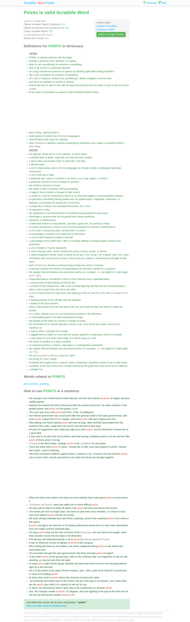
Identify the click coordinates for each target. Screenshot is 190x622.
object (84, 154)
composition (96, 345)
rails (92, 286)
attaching (96, 334)
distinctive (36, 223)
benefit (69, 237)
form (126, 85)
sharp (39, 132)
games (47, 227)
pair (69, 286)
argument (37, 209)
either (32, 307)
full (78, 161)
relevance (34, 220)
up (88, 338)
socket (34, 195)
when (78, 457)
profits (53, 241)
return (35, 588)
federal (37, 415)
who (97, 366)
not (76, 199)
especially (59, 157)
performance (108, 227)
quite (94, 570)
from (74, 216)
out (61, 282)
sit (45, 436)
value (58, 230)
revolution (39, 553)
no (51, 511)
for (56, 139)
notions (96, 398)
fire (69, 412)
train (39, 289)
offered (84, 241)
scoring (73, 227)
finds (41, 497)
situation (46, 75)
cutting (37, 546)
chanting (63, 139)
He (30, 508)
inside (87, 307)
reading (72, 61)
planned (90, 213)
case (108, 78)
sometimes (34, 258)
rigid (88, 71)
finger (69, 57)
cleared (118, 429)
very (33, 175)
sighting (93, 591)
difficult (87, 504)
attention (51, 143)
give (31, 82)
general (85, 415)
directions (52, 265)
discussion (73, 206)
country (70, 515)
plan (66, 556)
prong (36, 359)
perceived (62, 457)
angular (37, 272)
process (75, 182)
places (44, 279)
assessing (101, 258)
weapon (67, 154)
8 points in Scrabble (106, 26)
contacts (80, 314)
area (73, 178)
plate (67, 560)
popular (40, 401)
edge (65, 338)
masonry (62, 92)
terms (66, 279)
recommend (121, 497)
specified (98, 279)
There (32, 447)
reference (43, 542)
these (50, 422)
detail (48, 206)
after (74, 415)
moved (110, 286)
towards (108, 71)
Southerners (86, 588)
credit (41, 237)
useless (64, 584)
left (56, 307)
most (47, 497)
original (102, 419)
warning (55, 450)
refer (86, 447)
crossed (84, 577)
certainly (83, 497)
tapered (47, 132)
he (102, 405)
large (83, 422)
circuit (70, 426)
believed (80, 525)
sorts (34, 429)
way (116, 85)
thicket (66, 436)
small (40, 168)
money (47, 535)
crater (46, 426)
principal (91, 553)
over (44, 422)
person (97, 223)
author (36, 522)
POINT (32, 57)
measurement (45, 293)
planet (67, 408)
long (64, 258)
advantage (34, 216)
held (119, 143)
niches (37, 511)
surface (104, 178)
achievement (68, 230)
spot (43, 178)
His (30, 398)
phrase (46, 345)
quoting (65, 251)
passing (79, 518)
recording (75, 241)
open (62, 511)
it (113, 71)
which (51, 192)
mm (108, 293)
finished (87, 92)
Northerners (49, 588)
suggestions (47, 429)
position (60, 178)
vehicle (44, 314)
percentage (37, 241)
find (42, 595)
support (109, 553)
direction (52, 57)
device (68, 195)
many (42, 447)
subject (56, 345)
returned (83, 426)
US (97, 293)
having (58, 199)
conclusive (44, 454)
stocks (84, 251)
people (102, 241)
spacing (76, 293)
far (61, 581)
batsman (76, 300)
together (109, 457)
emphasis (47, 82)
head (50, 320)
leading (41, 317)
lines (77, 202)
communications (106, 195)
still (125, 405)
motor (37, 314)
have (90, 497)
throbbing (94, 436)
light (47, 563)
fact (37, 75)
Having (32, 405)
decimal (35, 164)
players (104, 447)
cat (80, 324)
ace (81, 254)
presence (57, 71)
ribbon (51, 334)
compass (98, 265)
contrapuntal (83, 345)
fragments (107, 556)
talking (38, 422)
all (86, 525)
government (47, 415)
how (57, 581)
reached (46, 405)
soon (45, 398)
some (32, 419)
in (48, 68)
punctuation (50, 161)
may (51, 457)
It (29, 436)
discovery (67, 405)
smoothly (78, 92)
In (30, 588)
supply (90, 195)
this (31, 522)
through (48, 553)
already (42, 518)
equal (72, 265)
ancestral (60, 529)
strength (115, 258)
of (31, 71)
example (46, 202)
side (60, 300)
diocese (74, 398)
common (50, 529)
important (37, 345)
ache (47, 440)
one (67, 157)
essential (51, 213)
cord (59, 334)
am (32, 581)
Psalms (39, 139)
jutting (56, 282)
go (81, 581)
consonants (35, 171)
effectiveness (49, 220)
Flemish (65, 570)
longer (56, 511)
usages (66, 419)
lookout (43, 515)
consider (38, 535)
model (92, 415)
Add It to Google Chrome (111, 34)
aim (40, 64)
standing (80, 71)
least (114, 511)
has (76, 157)
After (31, 422)
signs (52, 139)
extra (48, 258)
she (37, 497)
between (53, 272)
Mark (89, 422)
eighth (108, 272)
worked (88, 157)
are (37, 447)
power (40, 408)
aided (67, 504)
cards (60, 254)
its (119, 241)
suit (54, 362)
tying (83, 338)
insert (32, 136)
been (81, 157)
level (42, 192)
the (64, 57)
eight (118, 362)
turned (43, 68)
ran (97, 563)
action (36, 341)
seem (73, 511)
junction (35, 286)
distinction (76, 535)
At (30, 556)
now (39, 405)
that (62, 78)
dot (32, 161)
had (31, 515)
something (48, 64)
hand (37, 146)
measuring (49, 230)
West (47, 443)
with (60, 57)
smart (103, 436)
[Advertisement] (79, 112)
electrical (82, 195)
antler (54, 359)
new (89, 398)
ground (59, 556)
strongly (42, 525)
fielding (34, 300)
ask (73, 584)
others (76, 546)
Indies (53, 443)
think (88, 570)
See (31, 591)
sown (47, 412)
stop (83, 161)
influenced (53, 398)
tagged (34, 334)
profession (121, 570)
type (58, 293)
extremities (38, 324)
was (42, 412)
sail (75, 338)
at (56, 64)
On (30, 532)
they (48, 532)
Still (31, 454)
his (60, 398)
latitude (63, 542)
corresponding (68, 268)
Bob (100, 422)
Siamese (33, 327)
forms (99, 525)
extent (89, 199)
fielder (34, 303)
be (38, 68)
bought (116, 532)
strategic (62, 443)
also (61, 504)
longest (47, 362)
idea (47, 209)
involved (111, 241)
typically (71, 223)
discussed (102, 213)
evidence (59, 75)
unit (64, 227)
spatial (82, 199)
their (124, 258)
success (95, 227)
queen (108, 254)
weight (41, 248)
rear (109, 546)
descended (108, 422)
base (62, 535)
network (119, 195)
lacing (75, 334)
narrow (34, 282)
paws (104, 324)
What (31, 497)
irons (90, 508)
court (60, 366)
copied (45, 419)
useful (54, 497)
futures (103, 251)
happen (92, 78)
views (123, 518)
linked (77, 286)
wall (45, 195)
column (62, 320)
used (53, 168)
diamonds (61, 248)
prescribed (34, 549)
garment (84, 334)
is (78, 78)
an (69, 178)
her (77, 584)
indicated (51, 518)
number (103, 362)
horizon (57, 268)
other (77, 154)
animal (54, 324)
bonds (92, 251)
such (108, 85)
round (89, 265)
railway (50, 286)
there (69, 518)
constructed (65, 415)
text (55, 136)
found (98, 454)
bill (35, 539)
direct (32, 64)
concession (102, 581)
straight (51, 331)
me (89, 454)
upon (46, 584)
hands (89, 457)
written (48, 136)
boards (32, 310)
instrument (94, 405)
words (59, 82)
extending (85, 143)
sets (102, 366)
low (99, 556)
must (75, 497)
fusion (72, 454)
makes (108, 405)
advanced (62, 317)
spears (68, 508)
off (56, 300)
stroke (47, 168)
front (48, 366)
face (31, 68)
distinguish (105, 168)
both (83, 429)
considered (54, 279)
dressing (113, 563)
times (34, 577)
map (86, 178)
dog (36, 71)
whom (114, 447)
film (65, 241)
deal (39, 433)
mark (31, 139)
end (50, 154)
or (67, 61)
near (65, 300)
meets (116, 307)
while (93, 71)
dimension (111, 199)
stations (123, 563)
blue (96, 307)
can (58, 216)
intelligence (88, 412)
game (69, 71)
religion (117, 398)
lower (60, 338)
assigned (41, 254)
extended (62, 206)
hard (38, 436)
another (116, 405)
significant (38, 213)
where (107, 307)
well (46, 581)
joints (38, 92)
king (94, 254)
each (31, 265)
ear (114, 436)
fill (30, 92)
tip (34, 355)
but (72, 199)
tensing (80, 85)
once (93, 511)
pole (106, 591)
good (80, 223)
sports (35, 227)
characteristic (59, 223)
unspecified (35, 279)
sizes (63, 293)
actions (69, 82)
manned (76, 366)
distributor (96, 314)
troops (80, 317)
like (78, 447)
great (58, 570)
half (59, 426)
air (127, 429)
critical (36, 185)
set (61, 314)
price (75, 251)
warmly (61, 539)
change (60, 192)
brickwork (50, 92)
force (36, 82)
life (76, 412)
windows (101, 511)
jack (126, 254)
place (49, 178)
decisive (47, 185)
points (38, 136)
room (36, 412)
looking (100, 71)
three (83, 553)
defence (123, 366)
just (81, 307)
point (33, 89)
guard (70, 317)
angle (125, 272)
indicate (44, 57)
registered (85, 546)
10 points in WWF (105, 29)
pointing (67, 341)
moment (45, 182)
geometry (37, 199)
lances (101, 508)
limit (57, 405)
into (65, 282)
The (31, 412)
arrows (113, 508)
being (63, 189)
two (72, 202)
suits (77, 258)
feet (51, 85)
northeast (86, 556)
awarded (82, 227)
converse (68, 532)
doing (54, 189)
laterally (119, 286)
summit (33, 426)
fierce (41, 440)
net (76, 307)
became (125, 398)
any (85, 584)
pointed (35, 157)
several (57, 422)
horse (72, 324)
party (47, 317)
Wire (31, 546)
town (59, 553)
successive (68, 272)
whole (66, 398)
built (87, 563)
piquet (35, 362)
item (40, 206)
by (74, 71)
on (80, 178)
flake (41, 157)
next (44, 539)
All (30, 429)
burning (84, 436)
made (65, 331)
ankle (100, 85)
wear (48, 508)
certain (95, 241)
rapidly (32, 401)
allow (31, 289)
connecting (56, 195)
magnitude (99, 199)
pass (47, 289)
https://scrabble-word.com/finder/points (46, 605)
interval (45, 272)
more (75, 422)
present (85, 405)
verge (36, 189)
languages (73, 136)
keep (58, 508)
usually (68, 366)
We (30, 518)
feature (45, 223)
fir (62, 436)
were (95, 419)
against (64, 454)
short (72, 258)
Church (71, 581)
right (119, 272)
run (57, 331)
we (38, 595)
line (58, 85)
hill (64, 515)
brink (44, 189)
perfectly (38, 581)
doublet (118, 334)
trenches (48, 567)
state (69, 192)
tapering (85, 286)
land (50, 282)
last (67, 429)
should (72, 447)
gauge (61, 563)
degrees (74, 591)
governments (115, 415)
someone (62, 64)
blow (72, 355)
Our (31, 415)
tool (59, 154)
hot (58, 436)
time (52, 61)
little (127, 436)
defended (52, 539)
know (118, 581)
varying (42, 251)
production (34, 244)
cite (31, 75)
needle (51, 591)
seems (81, 454)
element (60, 213)
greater (32, 408)
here (59, 518)
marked (62, 265)
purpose (47, 216)
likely (82, 78)
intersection (62, 202)
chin (52, 355)
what (124, 581)
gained (67, 216)
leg (71, 85)
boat (98, 426)
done (49, 546)
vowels (93, 168)
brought (100, 457)
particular (44, 61)
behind (115, 546)
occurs (76, 192)
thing (106, 223)
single (34, 206)
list (81, 206)
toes (43, 85)
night (72, 429)
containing (81, 362)
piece (41, 282)
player (89, 258)
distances (80, 265)
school (44, 570)
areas (45, 307)
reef (94, 338)
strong (94, 546)
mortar (95, 92)
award (59, 237)
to (38, 57)
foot (90, 85)
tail (114, 324)
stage (63, 182)
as (53, 75)
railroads (69, 563)
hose (106, 334)
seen (52, 560)
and (95, 85)
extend (32, 85)
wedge (72, 320)
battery (63, 546)
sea (73, 282)
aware (51, 581)
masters (74, 570)
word (45, 450)
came (46, 577)
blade (50, 157)
